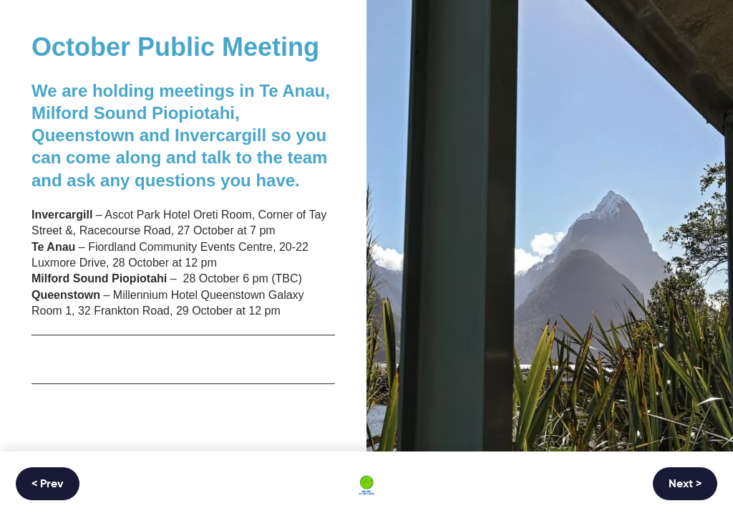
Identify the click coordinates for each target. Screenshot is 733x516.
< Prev (47, 484)
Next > (685, 484)
